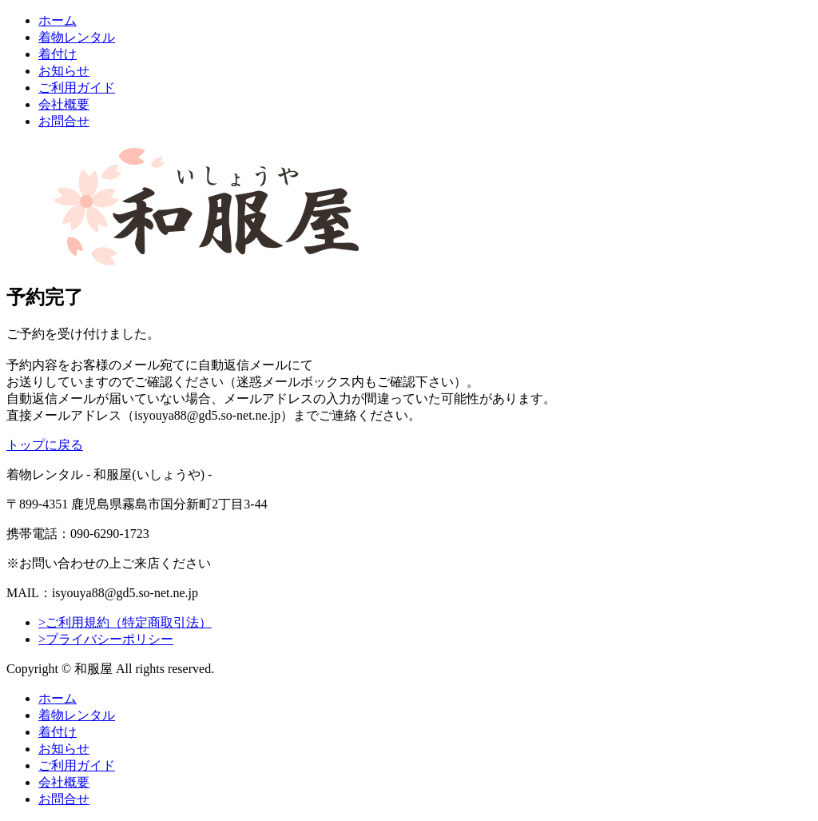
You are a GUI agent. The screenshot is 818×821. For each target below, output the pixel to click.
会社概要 (63, 104)
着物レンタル (76, 37)
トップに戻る (44, 445)
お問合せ (63, 121)
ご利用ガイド (76, 87)
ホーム (57, 20)
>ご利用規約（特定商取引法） (125, 622)
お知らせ (63, 71)
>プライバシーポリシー (105, 639)
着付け (57, 54)
